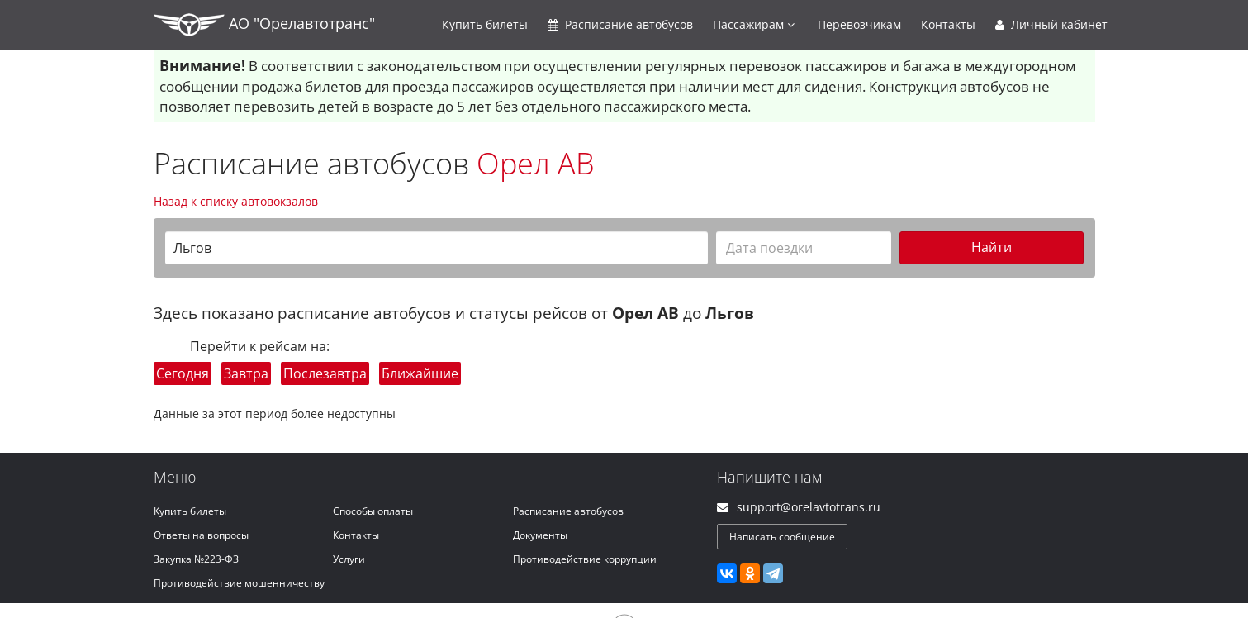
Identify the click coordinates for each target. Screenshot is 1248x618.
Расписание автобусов (568, 511)
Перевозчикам (859, 24)
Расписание (620, 24)
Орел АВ (536, 163)
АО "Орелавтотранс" (264, 24)
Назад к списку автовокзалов (236, 201)
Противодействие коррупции (585, 559)
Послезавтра (325, 373)
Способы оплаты (373, 511)
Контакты (948, 24)
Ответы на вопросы (201, 535)
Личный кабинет (1051, 24)
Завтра (246, 373)
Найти (991, 247)
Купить (485, 24)
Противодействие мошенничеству (239, 583)
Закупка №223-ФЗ (196, 559)
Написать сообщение (782, 537)
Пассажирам (754, 24)
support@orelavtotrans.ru (808, 507)
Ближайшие (420, 373)
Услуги (349, 559)
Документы (540, 535)
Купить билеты (190, 511)
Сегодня (182, 373)
